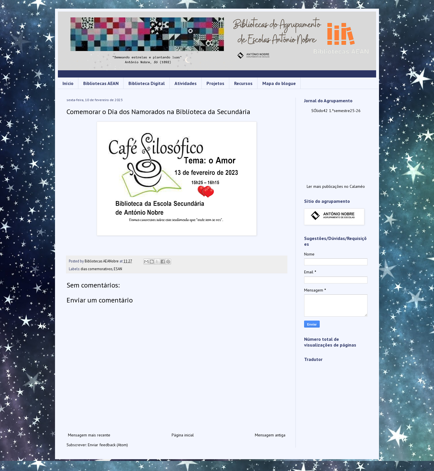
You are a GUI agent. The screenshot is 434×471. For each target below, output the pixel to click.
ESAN (118, 268)
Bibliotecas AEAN (101, 83)
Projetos (215, 83)
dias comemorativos (96, 268)
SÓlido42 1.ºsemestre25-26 (336, 110)
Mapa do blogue (279, 83)
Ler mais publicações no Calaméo (336, 186)
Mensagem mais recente (89, 435)
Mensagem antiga (270, 435)
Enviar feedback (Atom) (108, 444)
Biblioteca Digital (146, 83)
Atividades (186, 83)
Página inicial (183, 435)
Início (67, 83)
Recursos (243, 83)
